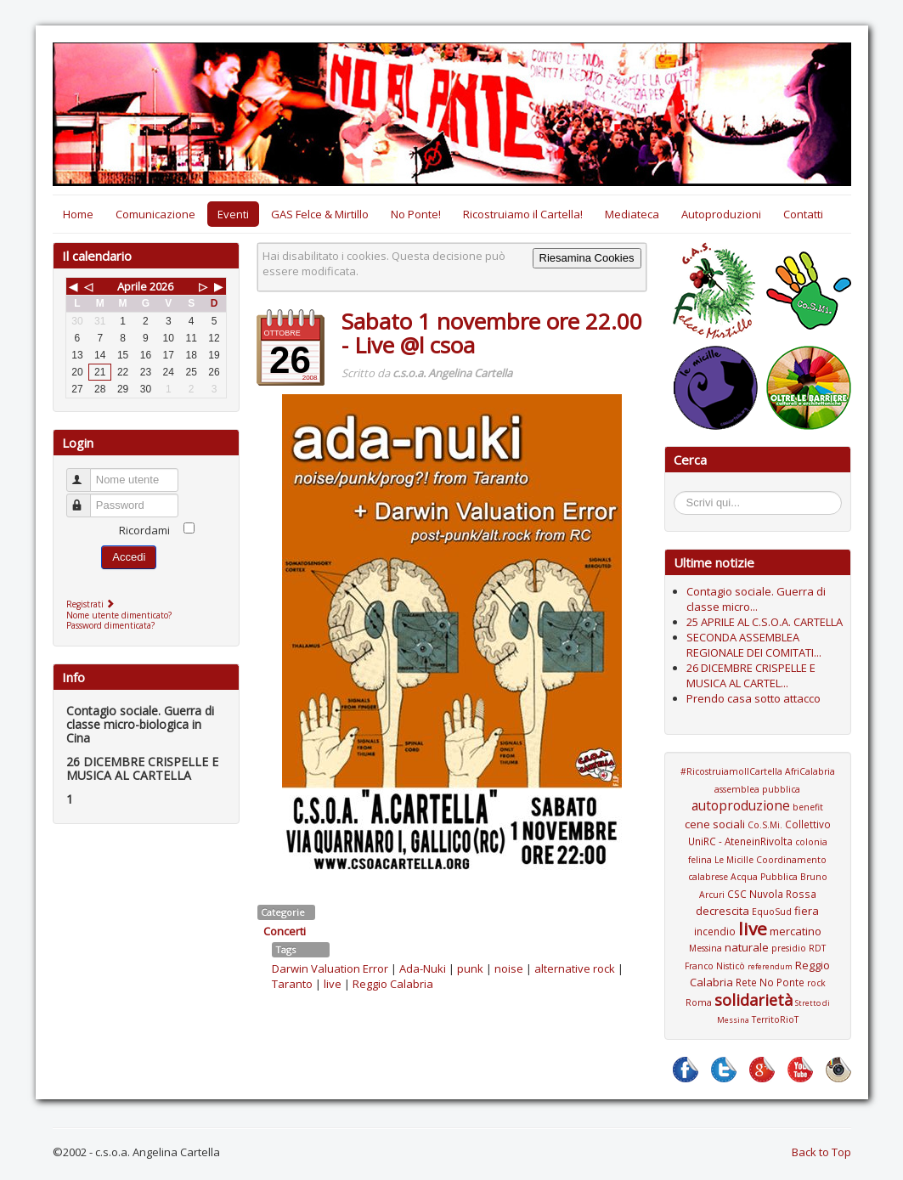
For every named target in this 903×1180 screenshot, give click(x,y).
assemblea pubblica (757, 789)
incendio (715, 931)
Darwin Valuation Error (330, 968)
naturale (747, 947)
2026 (161, 286)
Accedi (128, 556)
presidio (788, 948)
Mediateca (632, 214)
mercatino (795, 931)
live (332, 983)
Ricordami (144, 530)
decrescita (722, 910)
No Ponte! (416, 214)
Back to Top (821, 1152)
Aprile (132, 286)
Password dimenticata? (110, 625)
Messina (705, 948)
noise (508, 968)
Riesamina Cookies (587, 257)
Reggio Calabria (393, 983)
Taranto (292, 983)
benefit (808, 807)
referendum (770, 966)
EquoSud (772, 911)
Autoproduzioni (721, 214)
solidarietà (753, 1000)
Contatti (803, 214)
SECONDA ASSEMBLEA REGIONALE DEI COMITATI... (753, 645)
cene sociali (715, 824)
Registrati (92, 604)
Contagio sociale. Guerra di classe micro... (756, 599)
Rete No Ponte (770, 982)
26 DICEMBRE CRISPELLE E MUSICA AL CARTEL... (751, 675)
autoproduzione (740, 805)
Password (86, 498)
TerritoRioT (775, 1019)
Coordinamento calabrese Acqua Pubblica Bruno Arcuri (757, 877)
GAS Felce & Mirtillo (320, 214)
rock (816, 983)
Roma (699, 1002)
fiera (806, 910)
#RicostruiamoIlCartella (731, 771)
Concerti (284, 931)
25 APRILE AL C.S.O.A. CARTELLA (764, 622)
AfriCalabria (810, 771)
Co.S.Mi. (765, 825)
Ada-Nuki (422, 968)
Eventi (233, 214)
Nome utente (86, 472)
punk (470, 968)
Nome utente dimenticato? (119, 615)
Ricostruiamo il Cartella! (523, 214)
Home (78, 214)
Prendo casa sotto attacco (753, 698)
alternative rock (574, 968)
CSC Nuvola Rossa (771, 894)
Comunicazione (155, 214)
